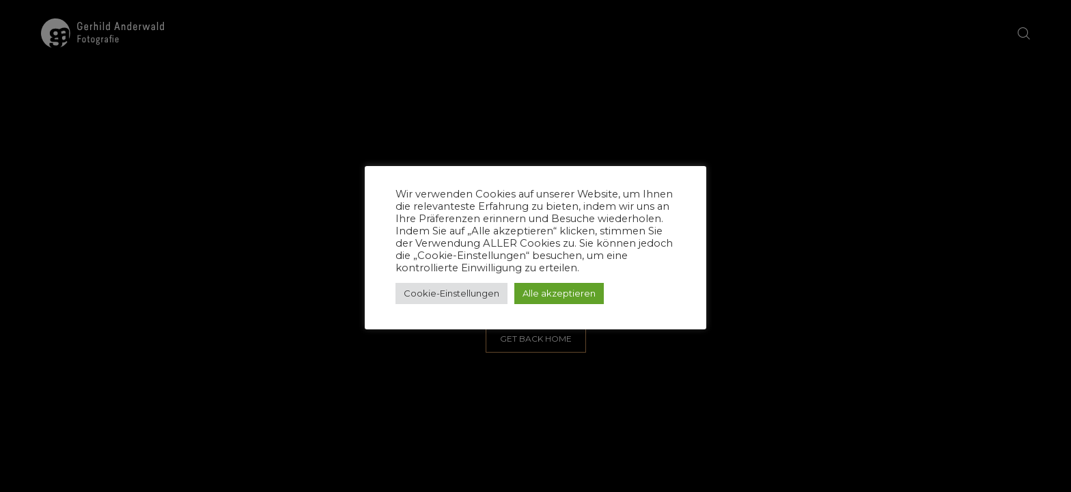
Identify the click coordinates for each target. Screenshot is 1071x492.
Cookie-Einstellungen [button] (451, 293)
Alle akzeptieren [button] (559, 293)
